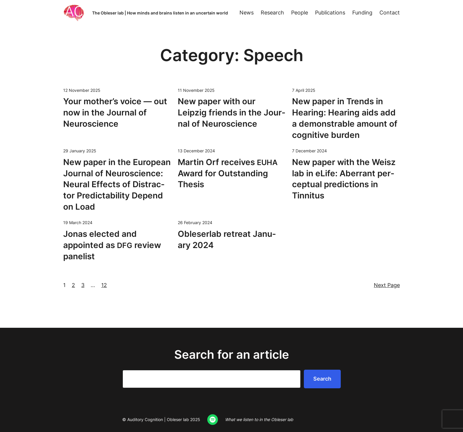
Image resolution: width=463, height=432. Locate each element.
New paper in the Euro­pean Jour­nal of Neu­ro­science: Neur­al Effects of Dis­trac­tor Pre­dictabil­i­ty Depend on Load (117, 184)
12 (104, 285)
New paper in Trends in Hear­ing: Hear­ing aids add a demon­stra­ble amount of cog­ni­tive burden (344, 118)
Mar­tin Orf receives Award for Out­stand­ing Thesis (228, 173)
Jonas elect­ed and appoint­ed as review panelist (112, 245)
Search (322, 379)
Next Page (387, 285)
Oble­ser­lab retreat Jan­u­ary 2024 (227, 239)
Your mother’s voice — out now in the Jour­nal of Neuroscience (115, 112)
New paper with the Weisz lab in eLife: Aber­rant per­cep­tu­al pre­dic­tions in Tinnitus (344, 178)
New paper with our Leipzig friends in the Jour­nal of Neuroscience (231, 112)
